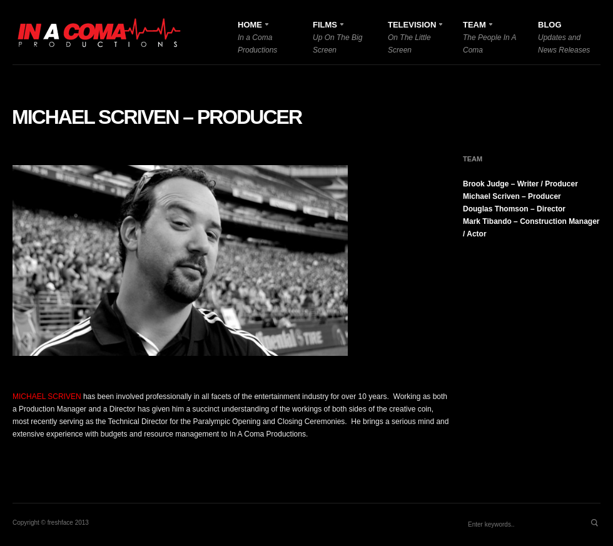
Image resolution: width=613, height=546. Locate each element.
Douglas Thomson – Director (514, 209)
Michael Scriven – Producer (156, 117)
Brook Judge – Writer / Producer (520, 183)
